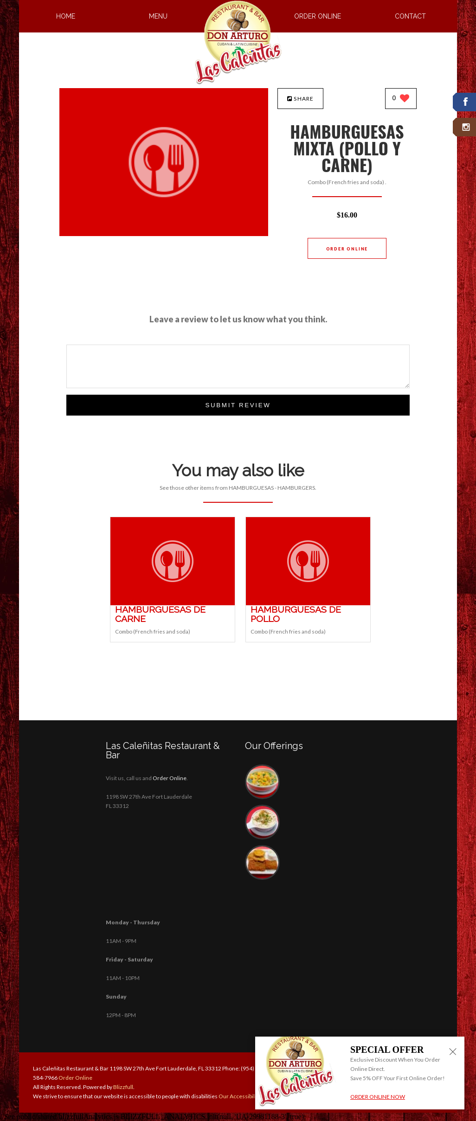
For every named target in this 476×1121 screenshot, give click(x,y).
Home (65, 16)
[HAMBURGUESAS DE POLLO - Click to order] (308, 603)
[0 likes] (401, 99)
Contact (410, 16)
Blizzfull (123, 1086)
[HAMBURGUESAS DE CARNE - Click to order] (172, 603)
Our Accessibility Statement (253, 1096)
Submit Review (237, 405)
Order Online (317, 16)
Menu (158, 16)
